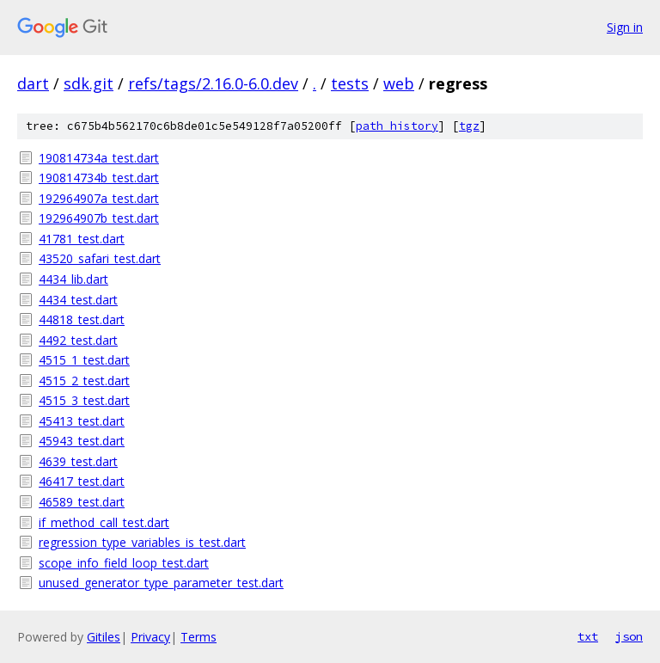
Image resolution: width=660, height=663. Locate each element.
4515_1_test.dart (84, 360)
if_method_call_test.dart (104, 522)
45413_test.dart (82, 421)
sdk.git (88, 83)
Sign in (625, 27)
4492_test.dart (78, 340)
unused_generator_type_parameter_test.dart (161, 582)
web (398, 83)
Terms (198, 637)
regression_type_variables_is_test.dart (142, 542)
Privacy (150, 637)
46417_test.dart (82, 481)
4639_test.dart (78, 461)
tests (350, 83)
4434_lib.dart (73, 279)
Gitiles (103, 637)
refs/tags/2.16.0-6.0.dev (213, 83)
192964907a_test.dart (99, 198)
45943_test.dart (82, 441)
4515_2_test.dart (84, 380)
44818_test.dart (82, 319)
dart (33, 83)
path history (397, 126)
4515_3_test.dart (84, 400)
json (629, 636)
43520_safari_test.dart (100, 258)
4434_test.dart (78, 300)
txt (588, 636)
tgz (469, 126)
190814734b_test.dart (99, 177)
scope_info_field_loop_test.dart (124, 563)
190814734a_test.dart (99, 158)
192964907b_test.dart (99, 218)
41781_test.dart (82, 238)
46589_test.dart (82, 502)
